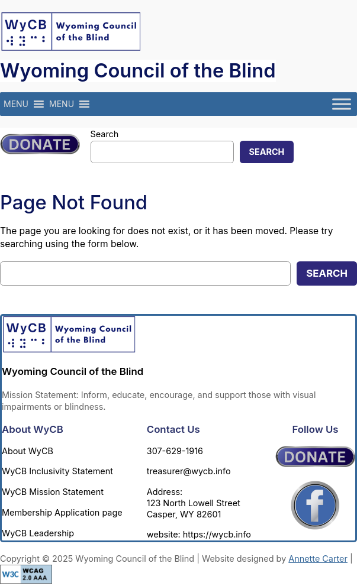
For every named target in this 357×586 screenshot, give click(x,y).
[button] (16, 104)
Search (105, 134)
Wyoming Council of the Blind (138, 70)
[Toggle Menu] (341, 104)
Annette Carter (318, 558)
